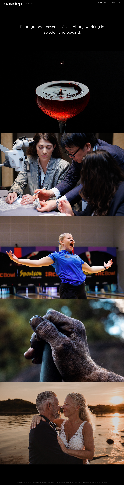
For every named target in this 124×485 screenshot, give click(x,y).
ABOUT (106, 2)
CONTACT (114, 2)
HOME (100, 2)
